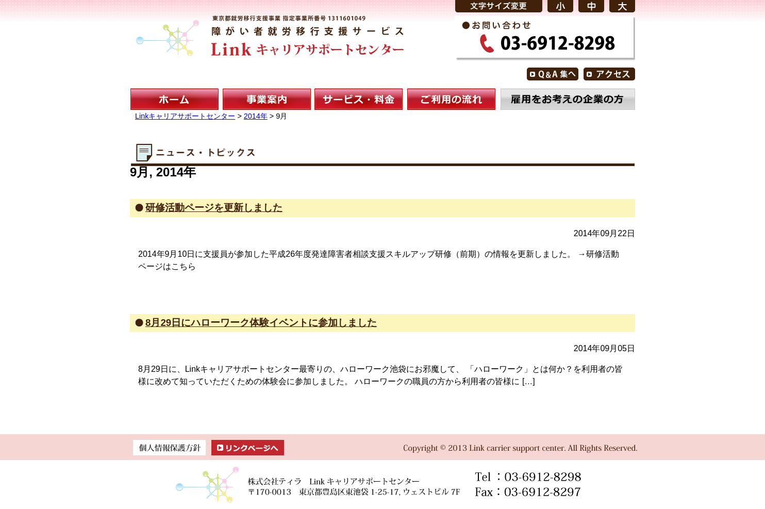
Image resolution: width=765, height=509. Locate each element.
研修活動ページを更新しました (213, 207)
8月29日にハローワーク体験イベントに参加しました (261, 322)
